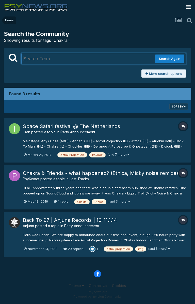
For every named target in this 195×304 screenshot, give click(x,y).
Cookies (119, 285)
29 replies (73, 249)
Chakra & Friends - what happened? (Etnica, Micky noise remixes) (102, 173)
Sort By (179, 106)
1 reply (61, 201)
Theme (76, 285)
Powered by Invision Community (97, 296)
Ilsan (26, 132)
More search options (163, 73)
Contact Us (98, 285)
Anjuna (28, 226)
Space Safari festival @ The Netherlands (71, 126)
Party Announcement (77, 132)
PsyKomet (31, 179)
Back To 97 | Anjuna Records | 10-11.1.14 (70, 220)
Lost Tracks (79, 179)
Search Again (169, 59)
